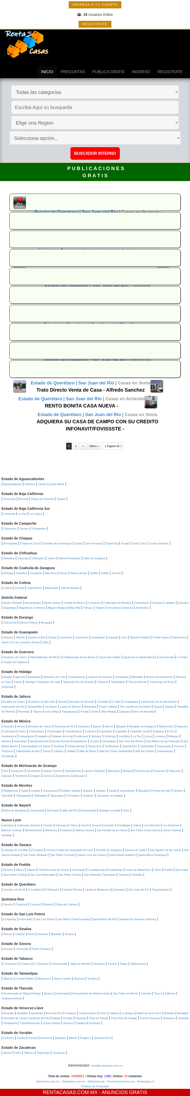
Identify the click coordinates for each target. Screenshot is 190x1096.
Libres (157, 869)
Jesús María (56, 484)
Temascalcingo (76, 746)
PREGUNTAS (73, 72)
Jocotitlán (124, 736)
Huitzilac (88, 790)
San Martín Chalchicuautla (73, 919)
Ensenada (9, 498)
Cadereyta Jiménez (28, 825)
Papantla (80, 1018)
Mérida (73, 1037)
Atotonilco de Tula (54, 676)
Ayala (24, 790)
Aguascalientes (12, 484)
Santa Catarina (172, 830)
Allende (20, 637)
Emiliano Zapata (70, 790)
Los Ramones (171, 825)
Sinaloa (69, 934)
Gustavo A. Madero (163, 602)
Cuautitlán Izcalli (140, 731)
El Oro (170, 731)
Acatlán (8, 676)
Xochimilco (141, 607)
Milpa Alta (74, 607)
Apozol (7, 1052)
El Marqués (52, 889)
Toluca (47, 751)
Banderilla (37, 1013)
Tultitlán (71, 751)
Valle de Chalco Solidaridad (115, 751)
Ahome (7, 934)
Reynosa (79, 978)
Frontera (25, 963)
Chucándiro (33, 770)
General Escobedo (103, 825)
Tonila (94, 711)
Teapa (123, 963)
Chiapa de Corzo (30, 543)
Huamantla (62, 993)
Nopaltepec (80, 741)
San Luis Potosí (45, 919)
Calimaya (9, 731)
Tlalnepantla (23, 795)
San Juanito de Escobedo (135, 706)
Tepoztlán (7, 795)
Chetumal (21, 904)
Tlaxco (158, 993)
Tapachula (112, 543)
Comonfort (65, 637)
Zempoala (7, 686)
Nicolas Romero (60, 741)
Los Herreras (152, 825)
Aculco (21, 726)
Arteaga (8, 573)
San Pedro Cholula (69, 874)
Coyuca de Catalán (109, 657)
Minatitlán (183, 1013)
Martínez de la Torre (149, 1013)
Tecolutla (183, 1018)
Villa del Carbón (144, 751)
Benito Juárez (52, 602)
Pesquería (66, 830)
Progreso (85, 1037)
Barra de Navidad (143, 711)
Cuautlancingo (97, 869)
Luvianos (160, 736)
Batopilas (9, 558)
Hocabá (33, 1037)
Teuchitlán (24, 711)
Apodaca (8, 825)
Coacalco (90, 731)
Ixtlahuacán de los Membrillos (159, 701)
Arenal (62, 701)
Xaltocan (170, 993)
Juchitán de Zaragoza (109, 850)
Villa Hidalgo (108, 711)
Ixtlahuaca (82, 736)
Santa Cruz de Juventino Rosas (20, 642)
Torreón (116, 573)
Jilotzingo (110, 736)
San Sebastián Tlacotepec (100, 874)
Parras (63, 573)
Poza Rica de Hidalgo (124, 1018)
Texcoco (179, 746)
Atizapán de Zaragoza (142, 726)
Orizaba (68, 1018)
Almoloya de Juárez (40, 726)
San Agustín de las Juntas (165, 850)
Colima (7, 587)
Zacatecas (59, 1052)
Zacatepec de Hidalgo (110, 795)
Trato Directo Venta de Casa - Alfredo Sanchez (90, 390)
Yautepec (88, 795)
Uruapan (35, 775)
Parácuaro (159, 770)
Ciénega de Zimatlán (16, 850)
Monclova (51, 573)
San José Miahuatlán (43, 874)
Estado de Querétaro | (58, 211)
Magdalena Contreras (32, 607)
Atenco (109, 726)
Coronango (78, 869)
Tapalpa (169, 706)
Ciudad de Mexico (74, 602)
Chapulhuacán (76, 676)
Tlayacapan (57, 795)
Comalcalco (10, 963)
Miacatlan (143, 790)
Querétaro (119, 889)
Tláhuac (88, 607)
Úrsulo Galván (51, 1023)
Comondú (9, 513)
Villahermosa (138, 963)
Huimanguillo (59, 963)
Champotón (39, 528)
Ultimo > (94, 446)
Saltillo (94, 573)
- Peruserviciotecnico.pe (119, 1081)
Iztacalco (183, 602)
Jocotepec (51, 706)
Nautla (56, 1018)
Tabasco (29, 1052)
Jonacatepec (127, 790)
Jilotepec (96, 736)
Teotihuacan (112, 746)
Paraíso (112, 963)
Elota (31, 934)
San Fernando (94, 543)
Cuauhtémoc (34, 587)
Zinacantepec (165, 751)
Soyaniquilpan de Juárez (36, 746)
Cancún (8, 904)
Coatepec (70, 1013)
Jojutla (113, 790)
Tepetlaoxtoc (129, 746)
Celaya (52, 637)
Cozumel (35, 904)
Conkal (21, 1037)
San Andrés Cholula (15, 874)
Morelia (127, 770)
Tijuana (61, 498)
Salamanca (179, 637)
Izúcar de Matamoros (138, 869)
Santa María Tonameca (152, 854)
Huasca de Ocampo (100, 676)
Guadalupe (123, 825)
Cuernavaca (50, 790)
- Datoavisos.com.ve (72, 1081)
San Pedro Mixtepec (35, 854)
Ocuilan (94, 741)
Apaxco (97, 726)
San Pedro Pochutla (62, 854)
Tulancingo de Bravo (162, 681)
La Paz (22, 513)
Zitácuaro (79, 775)
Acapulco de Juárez (15, 657)
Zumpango (8, 756)
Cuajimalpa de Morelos (117, 602)
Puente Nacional (150, 1018)
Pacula (18, 681)
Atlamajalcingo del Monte (45, 657)
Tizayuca (102, 681)
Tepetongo (43, 1052)
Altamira (8, 978)
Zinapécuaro (63, 775)
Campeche (10, 528)
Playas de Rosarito (42, 498)
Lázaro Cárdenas (94, 770)
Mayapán (60, 1037)
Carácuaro (17, 770)
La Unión (182, 657)
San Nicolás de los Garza (112, 830)
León (124, 637)
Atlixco (20, 869)
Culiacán (20, 934)
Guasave (42, 934)
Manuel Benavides (69, 558)
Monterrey (51, 830)
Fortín (103, 1013)
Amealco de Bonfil (14, 889)
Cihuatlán (102, 701)
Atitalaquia (34, 676)
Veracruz (68, 1023)
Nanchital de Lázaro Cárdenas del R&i (26, 1018)
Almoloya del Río (64, 726)
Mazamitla (90, 706)
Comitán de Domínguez (57, 543)
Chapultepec (36, 731)
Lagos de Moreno (70, 706)
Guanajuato (98, 637)
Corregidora (35, 889)
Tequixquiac (164, 746)
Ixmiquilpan (122, 676)
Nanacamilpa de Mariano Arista (91, 993)
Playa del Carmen (67, 904)
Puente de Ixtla (161, 790)
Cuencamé (10, 622)
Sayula (157, 706)
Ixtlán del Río (70, 810)
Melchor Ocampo (11, 830)
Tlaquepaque (69, 711)
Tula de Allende (137, 681)
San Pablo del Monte (125, 993)
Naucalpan (20, 741)
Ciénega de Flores (67, 825)
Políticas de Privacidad (95, 1086)
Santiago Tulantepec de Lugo (42, 681)
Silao (45, 642)
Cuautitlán (121, 731)
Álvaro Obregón (12, 602)
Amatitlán (22, 1013)
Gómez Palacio (28, 622)
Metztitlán (137, 676)
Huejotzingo (115, 869)
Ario (5, 770)
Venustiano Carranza (120, 607)
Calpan (31, 869)
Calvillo (42, 484)
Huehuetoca (8, 736)
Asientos (30, 484)
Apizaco (48, 993)
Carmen (24, 528)
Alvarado (8, 1013)
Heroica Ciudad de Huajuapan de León (69, 850)
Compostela (36, 810)
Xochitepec (73, 795)
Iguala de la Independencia (140, 657)
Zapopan (124, 711)
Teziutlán (137, 874)
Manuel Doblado (140, 637)
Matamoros (44, 978)
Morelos (6, 741)
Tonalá (125, 543)
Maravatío (114, 770)
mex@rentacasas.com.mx (107, 1065)
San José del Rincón (131, 741)
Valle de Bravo (87, 751)
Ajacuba (20, 676)
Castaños (21, 573)
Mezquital (46, 622)
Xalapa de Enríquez (88, 1023)
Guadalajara (131, 701)
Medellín (169, 1013)
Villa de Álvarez (70, 587)
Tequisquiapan (160, 889)
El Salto (116, 701)
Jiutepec (101, 790)
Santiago (6, 835)
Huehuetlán (26, 919)
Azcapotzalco (33, 602)
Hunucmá (46, 1037)
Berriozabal (10, 543)
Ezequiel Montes (72, 889)
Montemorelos (33, 830)
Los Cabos (35, 513)
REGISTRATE (94, 24)
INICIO (47, 72)
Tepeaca (124, 874)
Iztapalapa (9, 607)
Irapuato (113, 637)
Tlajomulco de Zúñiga (46, 711)
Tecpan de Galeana (15, 662)
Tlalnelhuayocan (30, 1023)
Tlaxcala (146, 993)
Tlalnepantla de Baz (28, 751)
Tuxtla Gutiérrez (159, 543)
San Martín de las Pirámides (164, 741)
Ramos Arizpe (78, 573)
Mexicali (23, 498)
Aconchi (8, 948)
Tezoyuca (7, 751)
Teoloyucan (95, 746)
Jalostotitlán (35, 706)
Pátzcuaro (175, 770)
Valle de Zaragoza (94, 558)
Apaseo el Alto (36, 637)
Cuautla (35, 790)
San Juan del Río (138, 889)
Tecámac (59, 746)
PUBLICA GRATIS (108, 72)
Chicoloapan (54, 731)
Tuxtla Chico (139, 543)
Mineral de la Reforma (159, 676)
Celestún (8, 1037)
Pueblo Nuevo (160, 637)
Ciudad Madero (25, 978)
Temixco (178, 790)
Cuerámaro (81, 637)
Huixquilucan (27, 736)
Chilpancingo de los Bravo (79, 657)
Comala (19, 587)
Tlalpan (100, 607)
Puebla (168, 869)
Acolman (8, 726)
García (85, 825)
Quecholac (182, 869)
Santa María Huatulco (122, 854)
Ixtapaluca (43, 736)
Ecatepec (158, 731)
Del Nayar (53, 810)
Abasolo (8, 637)
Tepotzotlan (147, 746)
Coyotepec (105, 731)
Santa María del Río (104, 919)
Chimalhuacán (73, 731)
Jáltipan (114, 1013)
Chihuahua (37, 558)
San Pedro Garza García (145, 830)
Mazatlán (56, 934)
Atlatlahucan (11, 790)
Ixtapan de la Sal (63, 736)
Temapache (10, 1023)
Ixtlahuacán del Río (13, 706)
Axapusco (182, 726)
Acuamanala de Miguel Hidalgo (22, 993)
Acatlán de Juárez (14, 701)
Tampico (92, 978)
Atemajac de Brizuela (81, 701)
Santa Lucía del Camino (92, 854)
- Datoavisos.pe (95, 1081)
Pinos (18, 1052)
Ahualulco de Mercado (41, 701)
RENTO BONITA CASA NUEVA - (81, 405)
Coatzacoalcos (88, 1013)
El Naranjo (9, 919)
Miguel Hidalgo (57, 607)
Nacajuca (99, 963)
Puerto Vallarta (108, 706)
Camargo (22, 558)
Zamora (48, 775)
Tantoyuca (169, 1018)
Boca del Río (54, 1013)
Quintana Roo (102, 1037)
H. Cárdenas (41, 963)
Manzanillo (51, 587)
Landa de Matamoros (97, 889)
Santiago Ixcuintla (109, 810)
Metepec (173, 736)
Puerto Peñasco (41, 948)
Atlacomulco (166, 726)
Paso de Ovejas (98, 1018)
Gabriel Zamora (52, 770)
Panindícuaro (142, 770)
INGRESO (141, 72)
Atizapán (121, 726)
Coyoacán (94, 602)
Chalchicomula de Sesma (53, 869)
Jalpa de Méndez (80, 963)
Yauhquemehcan (11, 998)
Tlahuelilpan (118, 681)
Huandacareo (73, 770)
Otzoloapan (109, 741)
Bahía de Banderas (15, 810)
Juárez (79, 543)
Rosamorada (88, 810)
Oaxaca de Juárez (136, 850)
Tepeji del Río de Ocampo (78, 681)
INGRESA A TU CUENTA (95, 4)
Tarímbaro (21, 775)
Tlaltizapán (40, 795)
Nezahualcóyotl (39, 741)
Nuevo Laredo (62, 978)
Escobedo (36, 573)
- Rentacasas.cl (144, 1081)
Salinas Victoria (84, 830)
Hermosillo (22, 948)
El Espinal (37, 850)
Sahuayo (6, 775)
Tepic (126, 810)
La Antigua (128, 1013)
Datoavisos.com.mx (48, 1081)
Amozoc (8, 869)
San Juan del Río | (101, 211)
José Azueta (166, 657)
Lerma (148, 736)
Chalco (22, 731)
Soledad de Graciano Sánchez (137, 919)
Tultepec (58, 751)
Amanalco (84, 726)
